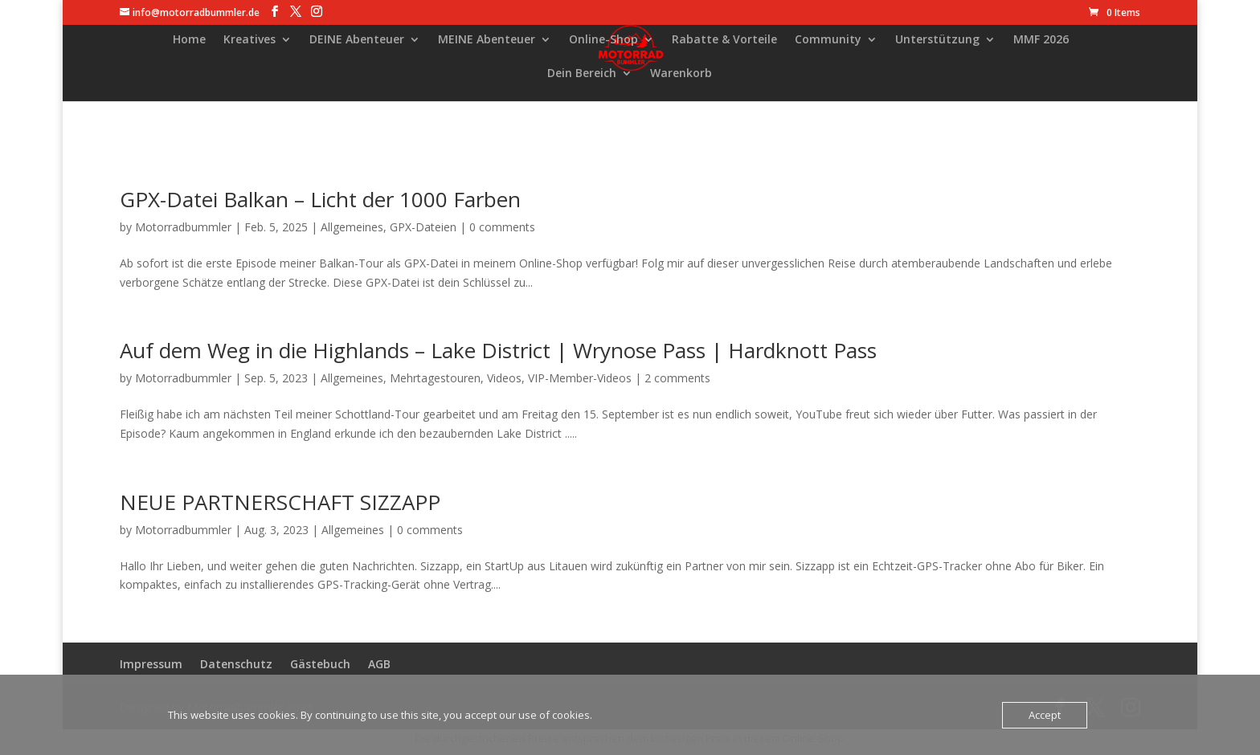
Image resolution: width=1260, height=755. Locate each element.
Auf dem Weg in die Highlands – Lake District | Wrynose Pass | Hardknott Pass (498, 350)
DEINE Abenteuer (356, 40)
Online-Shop (603, 40)
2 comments (677, 378)
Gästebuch (320, 663)
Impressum (151, 663)
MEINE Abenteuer (486, 40)
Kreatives (249, 40)
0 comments (502, 227)
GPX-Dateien (423, 227)
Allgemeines (352, 227)
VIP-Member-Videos (580, 378)
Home (189, 40)
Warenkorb (681, 73)
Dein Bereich (581, 73)
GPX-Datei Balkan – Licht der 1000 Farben (320, 199)
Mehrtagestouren (435, 378)
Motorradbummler (183, 227)
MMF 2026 (1041, 40)
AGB (379, 663)
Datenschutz (236, 663)
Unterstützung (937, 40)
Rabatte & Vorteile (724, 40)
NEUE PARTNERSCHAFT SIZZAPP (280, 502)
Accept (1045, 715)
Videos (504, 378)
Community (828, 40)
